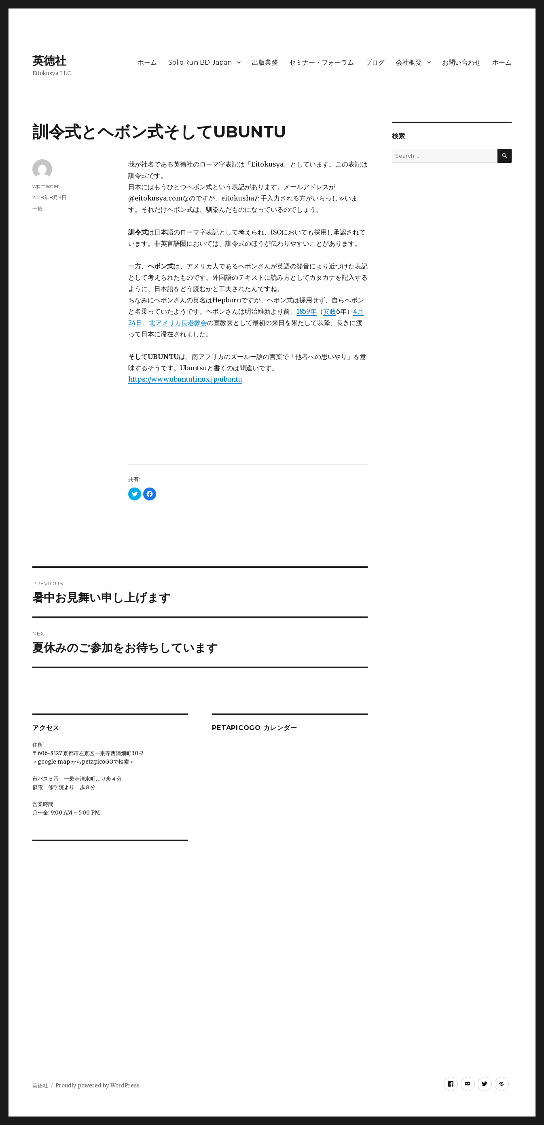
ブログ (375, 62)
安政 (329, 311)
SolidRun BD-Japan (200, 62)
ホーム (147, 62)
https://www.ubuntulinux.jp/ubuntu (185, 379)
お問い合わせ (461, 62)
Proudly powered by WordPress (97, 1085)
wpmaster (45, 186)
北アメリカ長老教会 (178, 323)
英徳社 (49, 61)
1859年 (306, 311)
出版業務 (265, 62)
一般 (37, 208)
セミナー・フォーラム (321, 62)
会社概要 (409, 62)
